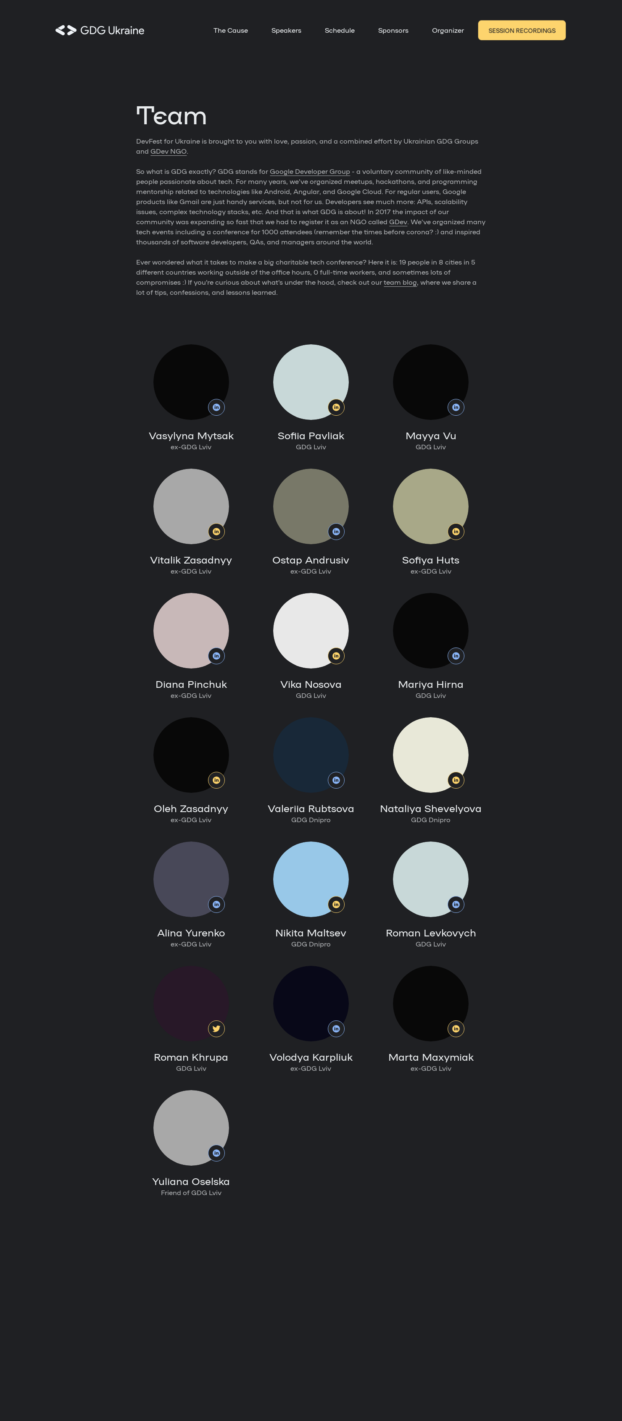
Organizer (448, 30)
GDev (398, 221)
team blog (400, 282)
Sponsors (393, 30)
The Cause (230, 30)
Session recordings (522, 30)
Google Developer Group (310, 171)
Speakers (286, 30)
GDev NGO (168, 151)
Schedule (340, 30)
